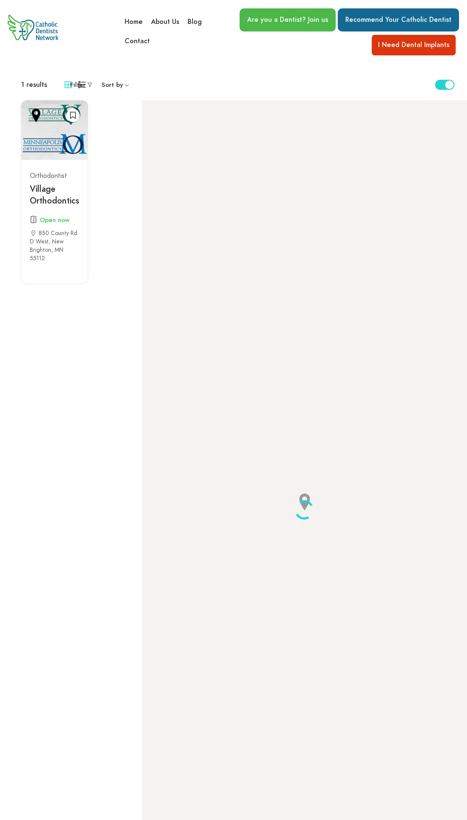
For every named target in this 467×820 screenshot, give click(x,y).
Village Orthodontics (54, 194)
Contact (137, 41)
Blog (195, 21)
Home (134, 21)
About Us (165, 21)
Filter (78, 85)
